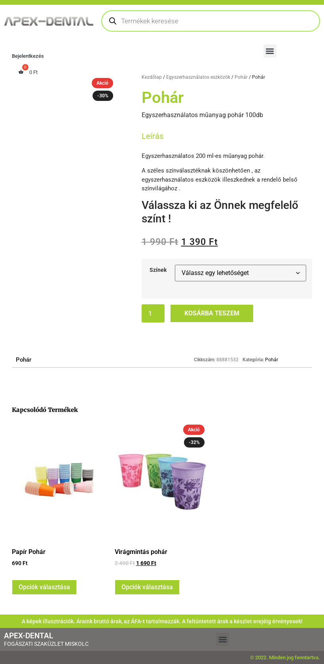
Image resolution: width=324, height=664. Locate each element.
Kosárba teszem (211, 313)
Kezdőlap (152, 77)
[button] (270, 50)
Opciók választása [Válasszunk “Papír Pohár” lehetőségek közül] (44, 587)
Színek (158, 270)
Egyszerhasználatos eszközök (198, 77)
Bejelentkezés (28, 56)
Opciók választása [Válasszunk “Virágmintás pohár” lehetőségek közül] (147, 587)
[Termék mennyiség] (153, 313)
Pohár (241, 77)
